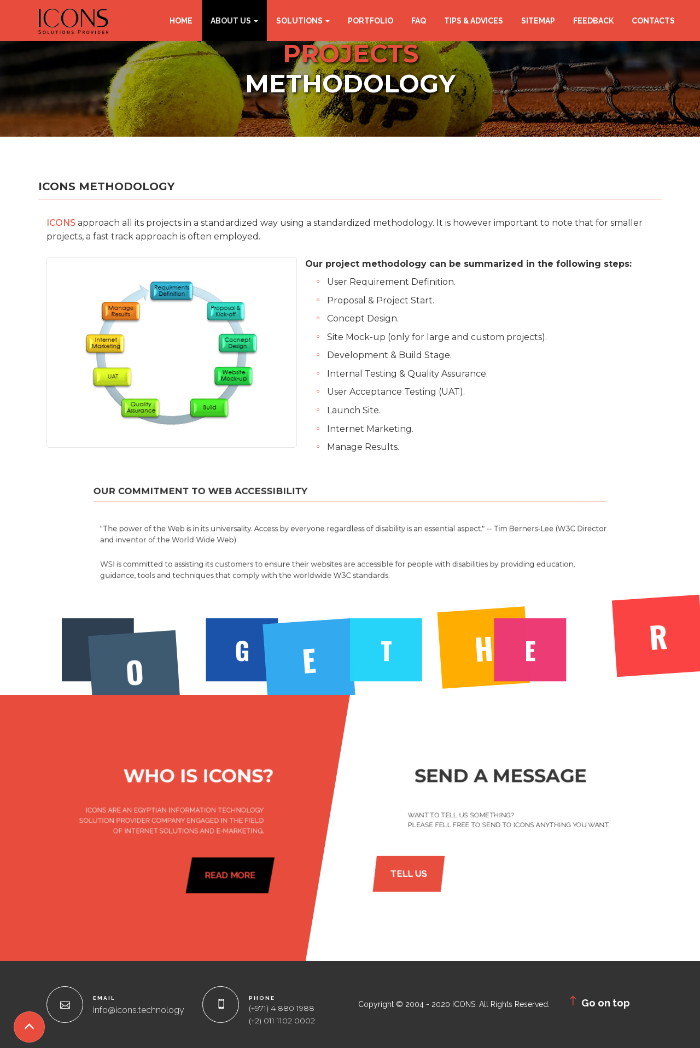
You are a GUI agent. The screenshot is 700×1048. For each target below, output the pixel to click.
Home (181, 20)
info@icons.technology (138, 1010)
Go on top (598, 1001)
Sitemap (538, 20)
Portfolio (370, 20)
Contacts (653, 20)
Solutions (303, 20)
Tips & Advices (473, 20)
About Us (234, 20)
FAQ (418, 20)
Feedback (593, 20)
